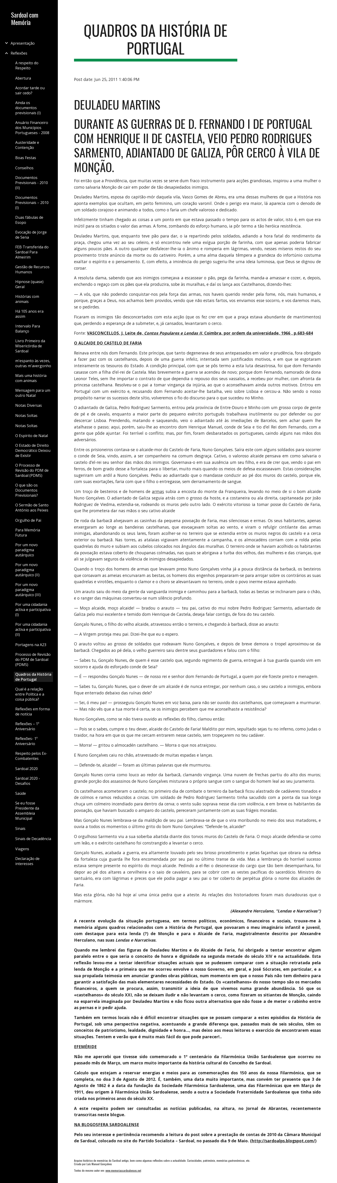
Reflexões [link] (19, 53)
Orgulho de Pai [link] (28, 520)
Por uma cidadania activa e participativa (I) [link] (33, 609)
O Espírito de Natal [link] (31, 435)
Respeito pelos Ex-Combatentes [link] (31, 756)
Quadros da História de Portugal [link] (33, 677)
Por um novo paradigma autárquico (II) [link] (27, 569)
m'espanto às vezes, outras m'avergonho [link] (33, 363)
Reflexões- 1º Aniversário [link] (26, 741)
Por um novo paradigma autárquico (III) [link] (28, 589)
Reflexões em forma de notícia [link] (32, 711)
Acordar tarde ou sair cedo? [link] (30, 90)
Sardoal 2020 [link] (26, 768)
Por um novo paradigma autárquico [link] (26, 550)
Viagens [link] (22, 848)
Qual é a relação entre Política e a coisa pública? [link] (29, 694)
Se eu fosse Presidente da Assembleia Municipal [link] (27, 811)
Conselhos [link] (24, 167)
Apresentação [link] (23, 43)
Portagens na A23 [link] (30, 644)
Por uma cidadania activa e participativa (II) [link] (33, 629)
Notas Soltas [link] (26, 415)
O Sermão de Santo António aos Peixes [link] (32, 507)
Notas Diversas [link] (28, 405)
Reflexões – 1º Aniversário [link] (27, 726)
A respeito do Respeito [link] (26, 65)
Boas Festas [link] (25, 157)
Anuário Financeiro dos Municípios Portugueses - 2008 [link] (32, 127)
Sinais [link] (20, 828)
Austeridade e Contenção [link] (27, 145)
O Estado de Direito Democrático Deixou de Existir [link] (32, 450)
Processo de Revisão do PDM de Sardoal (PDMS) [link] (33, 659)
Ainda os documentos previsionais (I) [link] (28, 107)
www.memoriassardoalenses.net (123, 1170)
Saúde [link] (20, 793)
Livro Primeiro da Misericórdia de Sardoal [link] (30, 346)
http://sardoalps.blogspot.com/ (283, 1140)
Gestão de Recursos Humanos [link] (32, 269)
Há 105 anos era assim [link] (29, 314)
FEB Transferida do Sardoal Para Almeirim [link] (32, 252)
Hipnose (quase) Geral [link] (29, 284)
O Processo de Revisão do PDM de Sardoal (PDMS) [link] (32, 470)
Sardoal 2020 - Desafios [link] (27, 781)
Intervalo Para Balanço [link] (27, 328)
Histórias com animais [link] (27, 299)
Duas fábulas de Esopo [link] (29, 220)
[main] (155, 41)
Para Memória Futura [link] (27, 532)
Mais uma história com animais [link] (30, 378)
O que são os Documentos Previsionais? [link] (26, 490)
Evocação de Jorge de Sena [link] (31, 235)
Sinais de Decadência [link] (33, 838)
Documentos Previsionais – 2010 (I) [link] (32, 202)
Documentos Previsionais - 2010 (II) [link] (31, 182)
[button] (331, 6)
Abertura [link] (23, 78)
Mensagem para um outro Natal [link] (32, 393)
